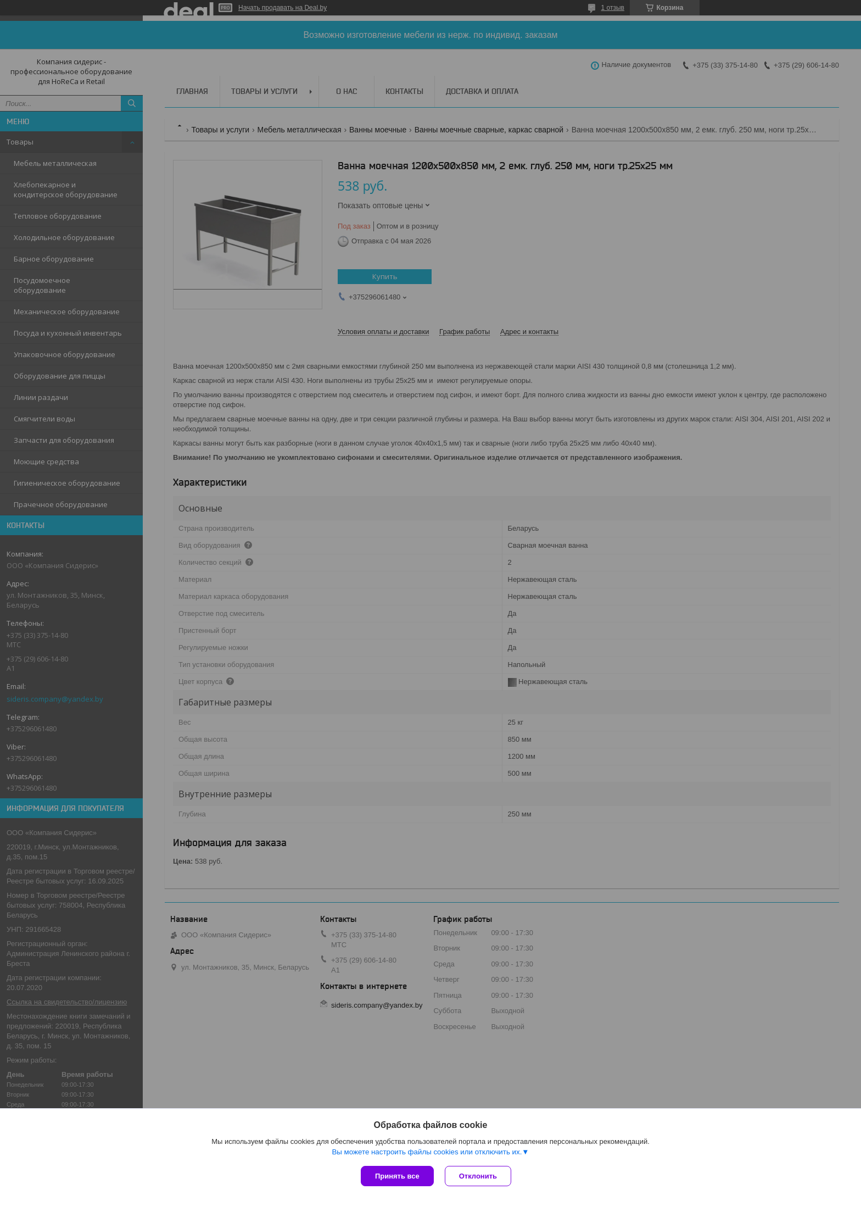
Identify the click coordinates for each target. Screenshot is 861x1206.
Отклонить (478, 1176)
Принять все (397, 1176)
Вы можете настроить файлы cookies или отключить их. (427, 1152)
